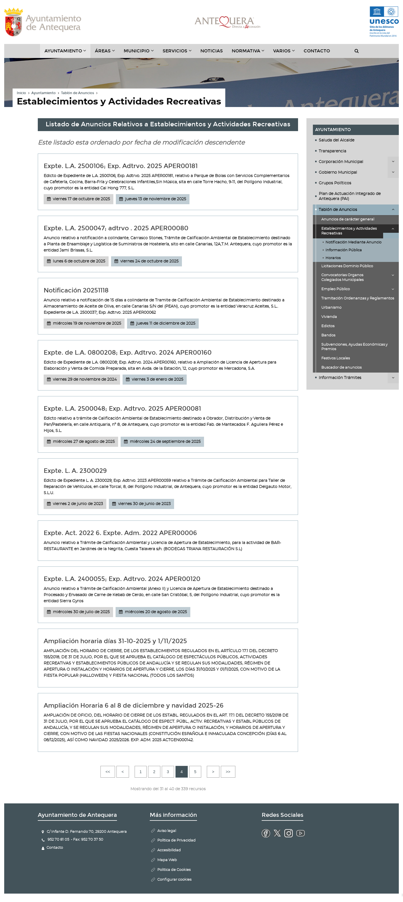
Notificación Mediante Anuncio (353, 242)
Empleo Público (335, 289)
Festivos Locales (335, 358)
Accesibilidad (169, 850)
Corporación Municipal (341, 162)
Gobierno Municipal (338, 173)
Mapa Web (167, 860)
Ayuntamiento (43, 93)
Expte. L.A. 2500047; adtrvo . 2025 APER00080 (116, 228)
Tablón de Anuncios (77, 93)
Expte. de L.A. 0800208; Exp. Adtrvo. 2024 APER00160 (128, 352)
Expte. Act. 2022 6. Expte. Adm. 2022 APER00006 (120, 533)
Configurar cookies (174, 880)
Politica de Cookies (174, 870)
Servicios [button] (179, 53)
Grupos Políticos (335, 183)
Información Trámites (340, 378)
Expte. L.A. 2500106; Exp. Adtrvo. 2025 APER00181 (121, 166)
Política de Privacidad (176, 840)
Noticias (211, 51)
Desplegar (393, 161)
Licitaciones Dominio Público (347, 266)
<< (108, 772)
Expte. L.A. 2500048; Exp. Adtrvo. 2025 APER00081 (122, 408)
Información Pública (343, 250)
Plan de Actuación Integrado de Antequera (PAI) (350, 196)
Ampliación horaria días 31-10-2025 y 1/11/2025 (115, 641)
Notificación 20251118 (76, 290)
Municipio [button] (141, 53)
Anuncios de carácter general (347, 219)
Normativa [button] (250, 53)
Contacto (317, 51)
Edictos (327, 326)
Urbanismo (331, 308)
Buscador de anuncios (341, 367)
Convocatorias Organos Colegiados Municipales (342, 277)
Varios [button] (286, 53)
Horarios (333, 258)
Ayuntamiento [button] (67, 53)
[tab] (356, 140)
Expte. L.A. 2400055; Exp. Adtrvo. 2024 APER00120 (122, 579)
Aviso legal (166, 831)
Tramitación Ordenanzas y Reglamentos (357, 298)
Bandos (328, 335)
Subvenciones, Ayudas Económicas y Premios (354, 347)
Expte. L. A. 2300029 (75, 471)
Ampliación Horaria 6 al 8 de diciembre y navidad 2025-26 (134, 705)
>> (228, 772)
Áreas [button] (107, 53)
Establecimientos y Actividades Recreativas (349, 231)
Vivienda (329, 317)
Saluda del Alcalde (336, 140)
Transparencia (332, 151)
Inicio (21, 93)
